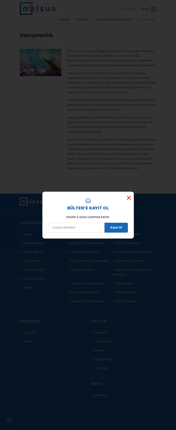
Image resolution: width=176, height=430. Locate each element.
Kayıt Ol (116, 227)
